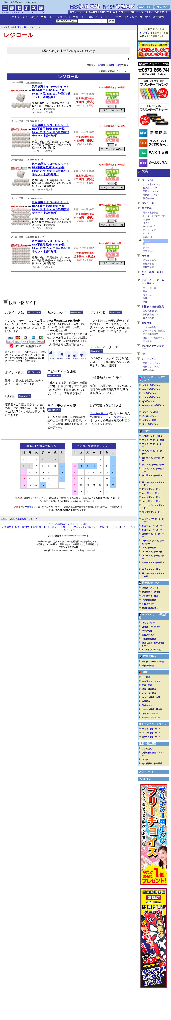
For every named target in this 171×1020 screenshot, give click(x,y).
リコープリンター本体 (152, 551)
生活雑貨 (146, 701)
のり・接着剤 (149, 327)
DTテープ (147, 219)
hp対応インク (148, 401)
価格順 (101, 65)
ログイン (145, 32)
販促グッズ (147, 705)
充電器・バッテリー (151, 588)
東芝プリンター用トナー (153, 569)
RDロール (148, 237)
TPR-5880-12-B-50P (34, 198)
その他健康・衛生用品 (152, 763)
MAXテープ (149, 226)
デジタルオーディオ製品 (153, 661)
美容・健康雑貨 (149, 689)
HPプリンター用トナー (152, 493)
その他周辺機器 (149, 600)
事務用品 (146, 323)
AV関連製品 (149, 656)
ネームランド (149, 230)
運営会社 (37, 527)
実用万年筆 (148, 267)
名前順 (110, 65)
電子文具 (146, 208)
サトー (146, 244)
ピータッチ (148, 233)
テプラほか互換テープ (129, 17)
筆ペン (146, 291)
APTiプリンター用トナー (153, 436)
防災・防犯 (147, 685)
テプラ (146, 247)
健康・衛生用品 (147, 743)
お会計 (84, 524)
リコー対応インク (150, 424)
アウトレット (146, 771)
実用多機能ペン (150, 314)
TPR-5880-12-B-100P (35, 237)
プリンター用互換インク (55, 17)
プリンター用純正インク (88, 17)
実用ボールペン (150, 195)
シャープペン (148, 359)
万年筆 (145, 255)
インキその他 (149, 260)
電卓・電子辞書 (150, 212)
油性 (145, 298)
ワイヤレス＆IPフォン (152, 650)
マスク (16, 17)
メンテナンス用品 (150, 412)
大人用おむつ (30, 17)
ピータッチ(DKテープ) (154, 216)
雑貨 (144, 672)
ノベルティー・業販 (94, 527)
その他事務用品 (150, 334)
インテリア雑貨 (149, 693)
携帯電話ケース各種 (151, 592)
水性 (145, 302)
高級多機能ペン (150, 311)
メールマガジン (99, 413)
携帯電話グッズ (150, 582)
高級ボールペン (150, 191)
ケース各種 (147, 631)
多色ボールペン (150, 188)
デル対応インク (149, 393)
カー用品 (146, 677)
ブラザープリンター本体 (153, 440)
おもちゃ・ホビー (150, 713)
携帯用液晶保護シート (152, 608)
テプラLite (148, 251)
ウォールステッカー (151, 717)
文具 (148, 17)
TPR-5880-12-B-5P (34, 82)
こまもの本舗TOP (57, 524)
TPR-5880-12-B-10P (34, 160)
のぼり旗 (158, 17)
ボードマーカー (150, 288)
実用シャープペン (151, 367)
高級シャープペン (151, 363)
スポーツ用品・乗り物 (152, 709)
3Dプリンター (148, 623)
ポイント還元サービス (54, 527)
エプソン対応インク (151, 397)
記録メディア (148, 604)
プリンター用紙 (149, 420)
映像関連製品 (148, 665)
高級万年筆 (148, 264)
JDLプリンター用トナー (153, 501)
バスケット (73, 524)
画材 (143, 354)
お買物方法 (7, 527)
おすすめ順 (121, 65)
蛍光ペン (147, 295)
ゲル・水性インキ (151, 184)
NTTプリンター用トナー (153, 530)
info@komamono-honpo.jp (75, 535)
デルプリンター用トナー (153, 464)
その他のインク (149, 416)
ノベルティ (145, 779)
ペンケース (147, 203)
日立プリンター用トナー (153, 489)
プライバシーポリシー (117, 527)
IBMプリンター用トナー (153, 497)
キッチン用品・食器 (151, 697)
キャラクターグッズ (151, 681)
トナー (109, 17)
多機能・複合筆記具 (152, 306)
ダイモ (146, 223)
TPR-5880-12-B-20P (34, 121)
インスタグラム (115, 416)
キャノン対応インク (151, 389)
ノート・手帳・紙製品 (154, 330)
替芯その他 (148, 198)
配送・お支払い (22, 527)
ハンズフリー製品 (150, 596)
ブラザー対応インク (151, 385)
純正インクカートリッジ (152, 724)
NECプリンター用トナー (153, 526)
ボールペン (147, 180)
